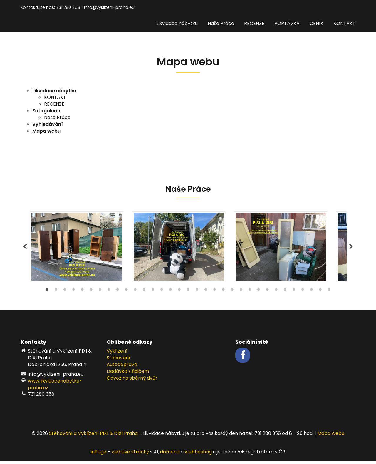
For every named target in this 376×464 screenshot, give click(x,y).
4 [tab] (73, 294)
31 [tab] (311, 294)
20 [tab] (214, 294)
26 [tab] (267, 294)
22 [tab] (232, 294)
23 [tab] (241, 294)
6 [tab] (91, 294)
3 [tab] (65, 294)
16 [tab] (179, 294)
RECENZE (254, 23)
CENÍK (316, 23)
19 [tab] (206, 294)
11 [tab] (135, 294)
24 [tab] (250, 294)
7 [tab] (100, 294)
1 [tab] (47, 294)
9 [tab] (117, 294)
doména (169, 454)
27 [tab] (276, 294)
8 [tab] (109, 294)
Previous (25, 248)
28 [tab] (285, 294)
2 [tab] (56, 294)
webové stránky (130, 454)
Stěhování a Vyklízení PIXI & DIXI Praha (93, 436)
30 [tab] (303, 294)
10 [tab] (126, 294)
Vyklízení (117, 353)
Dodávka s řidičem (128, 373)
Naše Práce (221, 23)
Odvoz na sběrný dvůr (132, 380)
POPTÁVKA (287, 23)
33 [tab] (329, 294)
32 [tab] (320, 294)
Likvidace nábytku (177, 23)
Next (351, 248)
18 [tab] (197, 294)
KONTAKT (344, 23)
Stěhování (118, 360)
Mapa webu (330, 436)
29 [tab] (294, 294)
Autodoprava (122, 367)
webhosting (198, 454)
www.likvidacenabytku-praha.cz (55, 387)
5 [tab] (82, 294)
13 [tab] (153, 294)
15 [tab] (170, 294)
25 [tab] (258, 294)
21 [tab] (223, 294)
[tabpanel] (188, 248)
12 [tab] (144, 294)
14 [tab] (161, 294)
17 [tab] (188, 294)
